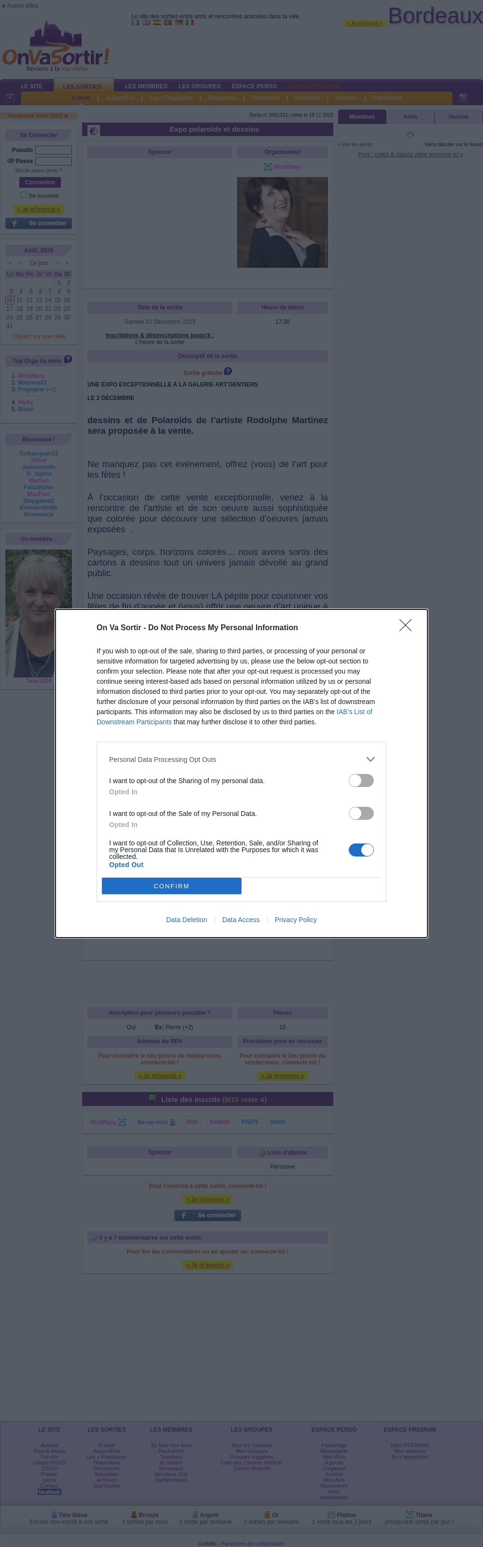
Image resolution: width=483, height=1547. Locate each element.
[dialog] (241, 773)
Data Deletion (186, 920)
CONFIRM (172, 886)
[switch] (361, 780)
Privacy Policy (296, 920)
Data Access (241, 920)
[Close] (408, 628)
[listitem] (241, 759)
